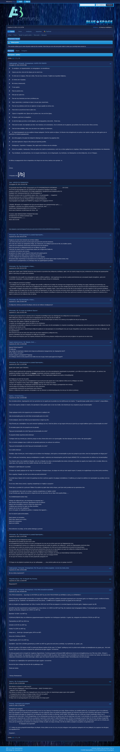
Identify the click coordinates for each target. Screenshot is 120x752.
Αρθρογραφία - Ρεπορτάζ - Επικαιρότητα (21, 63)
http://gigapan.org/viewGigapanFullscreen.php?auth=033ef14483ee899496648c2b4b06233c (34, 229)
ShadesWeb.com (18, 750)
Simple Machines (18, 748)
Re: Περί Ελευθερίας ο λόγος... (26, 266)
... (17, 58)
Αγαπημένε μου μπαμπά (22, 703)
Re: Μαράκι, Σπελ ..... (30, 342)
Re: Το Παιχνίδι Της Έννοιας (28, 578)
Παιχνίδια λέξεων (14, 578)
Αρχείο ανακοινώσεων (16, 342)
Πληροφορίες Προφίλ (13, 38)
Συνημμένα (24, 50)
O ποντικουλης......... (21, 396)
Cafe (10, 182)
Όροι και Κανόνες (105, 748)
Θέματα (17, 50)
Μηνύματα (11, 50)
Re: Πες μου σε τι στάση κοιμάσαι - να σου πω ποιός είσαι (51, 568)
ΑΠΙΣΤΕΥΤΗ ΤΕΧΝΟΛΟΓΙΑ (20, 182)
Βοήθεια (98, 748)
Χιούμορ (11, 703)
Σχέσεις (11, 396)
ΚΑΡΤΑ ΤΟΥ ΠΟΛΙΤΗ (40, 63)
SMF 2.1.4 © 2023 (10, 748)
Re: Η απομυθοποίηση (21, 681)
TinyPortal (94, 748)
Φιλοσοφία (12, 234)
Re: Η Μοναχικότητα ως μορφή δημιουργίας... (30, 234)
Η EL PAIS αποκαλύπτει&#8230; (43, 589)
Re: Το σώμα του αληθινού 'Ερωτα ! (27, 310)
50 (19, 58)
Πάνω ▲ (112, 748)
